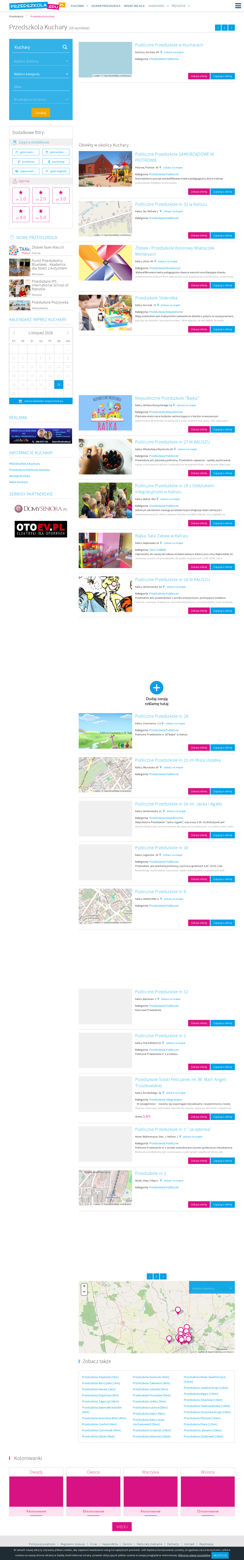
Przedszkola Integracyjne (165, 1099)
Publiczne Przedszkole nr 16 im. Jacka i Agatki (178, 804)
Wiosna (208, 1472)
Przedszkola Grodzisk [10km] (152, 1430)
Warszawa (37, 274)
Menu (238, 5)
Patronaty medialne (150, 1544)
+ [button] (84, 1286)
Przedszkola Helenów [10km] (152, 1436)
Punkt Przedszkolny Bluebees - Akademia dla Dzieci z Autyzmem (49, 264)
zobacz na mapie (173, 52)
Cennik (127, 1544)
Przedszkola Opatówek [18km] (203, 1436)
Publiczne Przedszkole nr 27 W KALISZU (172, 442)
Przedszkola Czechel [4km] (99, 1424)
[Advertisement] (157, 112)
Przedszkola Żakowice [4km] (151, 1383)
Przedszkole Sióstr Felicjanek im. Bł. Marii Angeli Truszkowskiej (180, 1082)
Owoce (93, 1472)
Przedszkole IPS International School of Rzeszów (50, 285)
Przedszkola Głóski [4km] (98, 1436)
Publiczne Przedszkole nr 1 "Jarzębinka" (173, 1129)
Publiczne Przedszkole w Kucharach (169, 45)
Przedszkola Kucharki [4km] (151, 1377)
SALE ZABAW (157, 550)
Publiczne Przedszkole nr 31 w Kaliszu (171, 204)
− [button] (84, 1292)
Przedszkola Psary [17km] (200, 1424)
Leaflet (96, 76)
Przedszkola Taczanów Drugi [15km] (207, 1412)
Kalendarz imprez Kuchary (37, 319)
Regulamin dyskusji (73, 1544)
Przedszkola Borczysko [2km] (101, 1383)
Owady (36, 1472)
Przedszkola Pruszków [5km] (151, 1395)
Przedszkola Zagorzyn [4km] (100, 1401)
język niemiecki (28, 152)
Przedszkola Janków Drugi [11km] (206, 1387)
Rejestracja (206, 1544)
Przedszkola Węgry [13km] (201, 1394)
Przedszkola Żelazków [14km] (203, 1400)
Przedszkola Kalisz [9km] (149, 1413)
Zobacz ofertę (199, 76)
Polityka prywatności (42, 1544)
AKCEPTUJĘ (220, 1555)
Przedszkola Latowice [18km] (203, 1430)
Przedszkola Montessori (165, 268)
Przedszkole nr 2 (150, 1173)
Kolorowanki (28, 1458)
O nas (94, 1544)
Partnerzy (173, 1544)
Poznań (36, 253)
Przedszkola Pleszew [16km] (202, 1418)
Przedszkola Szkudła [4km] (150, 1389)
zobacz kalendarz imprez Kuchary (43, 401)
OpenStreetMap (111, 76)
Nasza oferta (110, 1544)
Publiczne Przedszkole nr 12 (161, 992)
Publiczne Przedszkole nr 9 (160, 891)
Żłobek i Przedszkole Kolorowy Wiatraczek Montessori (174, 251)
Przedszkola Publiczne (164, 59)
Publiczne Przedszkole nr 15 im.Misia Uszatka (178, 760)
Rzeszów (37, 295)
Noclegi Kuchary (19, 476)
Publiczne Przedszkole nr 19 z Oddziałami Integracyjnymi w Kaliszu (174, 489)
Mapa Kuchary (18, 482)
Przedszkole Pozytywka (50, 302)
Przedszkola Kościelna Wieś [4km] (104, 1418)
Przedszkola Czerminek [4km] (101, 1430)
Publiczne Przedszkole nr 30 (161, 848)
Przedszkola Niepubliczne (166, 312)
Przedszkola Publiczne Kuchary (29, 470)
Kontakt (189, 1544)
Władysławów (40, 308)
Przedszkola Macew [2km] (99, 1389)
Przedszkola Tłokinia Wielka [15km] (207, 1406)
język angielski (58, 171)
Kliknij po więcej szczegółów (194, 1555)
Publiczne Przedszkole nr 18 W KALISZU (172, 579)
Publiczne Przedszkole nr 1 (160, 1036)
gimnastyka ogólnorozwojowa (59, 152)
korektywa (28, 161)
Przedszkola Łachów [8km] (150, 1407)
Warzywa (150, 1472)
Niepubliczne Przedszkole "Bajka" (167, 398)
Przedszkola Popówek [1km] (100, 1377)
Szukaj (40, 112)
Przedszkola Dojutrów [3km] (100, 1395)
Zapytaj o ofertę (222, 76)
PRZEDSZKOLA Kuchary (24, 464)
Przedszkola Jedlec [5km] (149, 1401)
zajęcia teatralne (29, 171)
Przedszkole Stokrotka (156, 298)
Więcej (122, 1526)
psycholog (58, 161)
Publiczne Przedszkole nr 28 (161, 716)
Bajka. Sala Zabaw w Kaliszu (161, 536)
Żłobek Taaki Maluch (48, 247)
